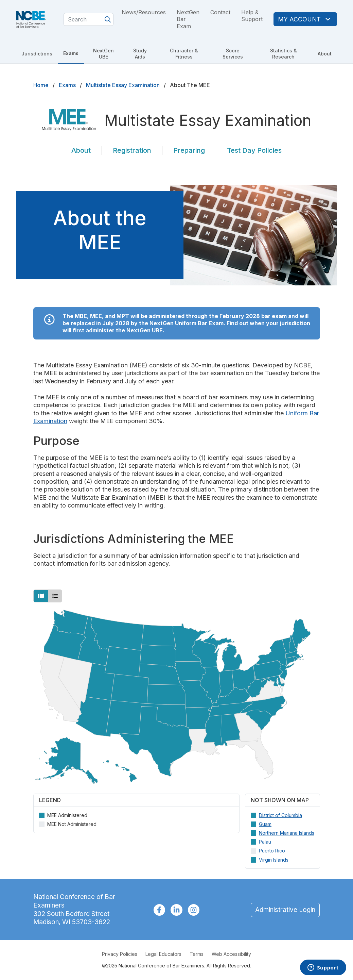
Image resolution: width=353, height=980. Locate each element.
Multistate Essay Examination (123, 85)
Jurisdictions (36, 53)
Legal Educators (163, 954)
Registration (132, 150)
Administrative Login (285, 910)
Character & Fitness (184, 54)
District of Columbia (280, 815)
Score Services (233, 54)
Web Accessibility (231, 954)
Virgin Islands (273, 859)
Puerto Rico (272, 850)
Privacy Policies (119, 954)
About (325, 53)
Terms (197, 954)
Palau (265, 842)
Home (41, 85)
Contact (220, 12)
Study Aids (140, 54)
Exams (70, 53)
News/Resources (144, 12)
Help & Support (252, 16)
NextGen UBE (103, 54)
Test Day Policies (254, 150)
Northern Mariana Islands (286, 833)
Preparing (189, 150)
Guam (265, 824)
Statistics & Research (283, 54)
